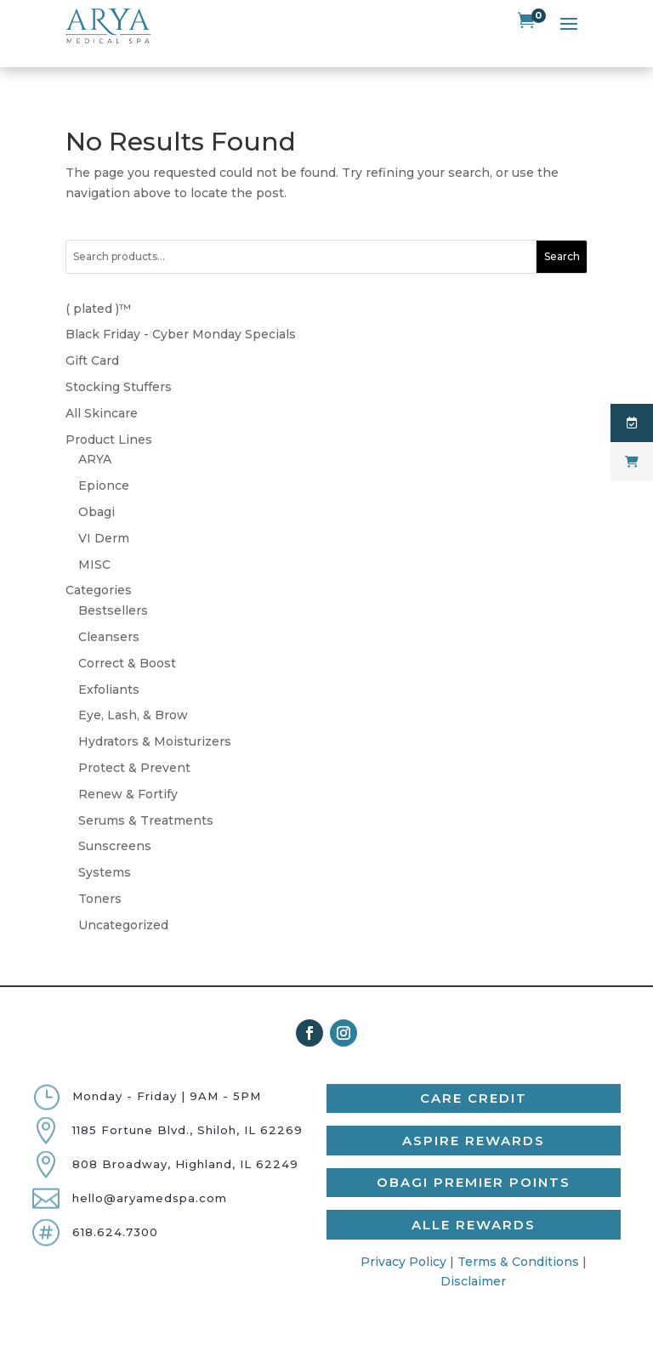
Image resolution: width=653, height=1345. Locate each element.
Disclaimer (473, 1259)
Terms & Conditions (518, 1238)
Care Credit (473, 1076)
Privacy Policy (403, 1238)
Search (562, 234)
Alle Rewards (474, 1202)
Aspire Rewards (473, 1117)
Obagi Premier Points (474, 1160)
